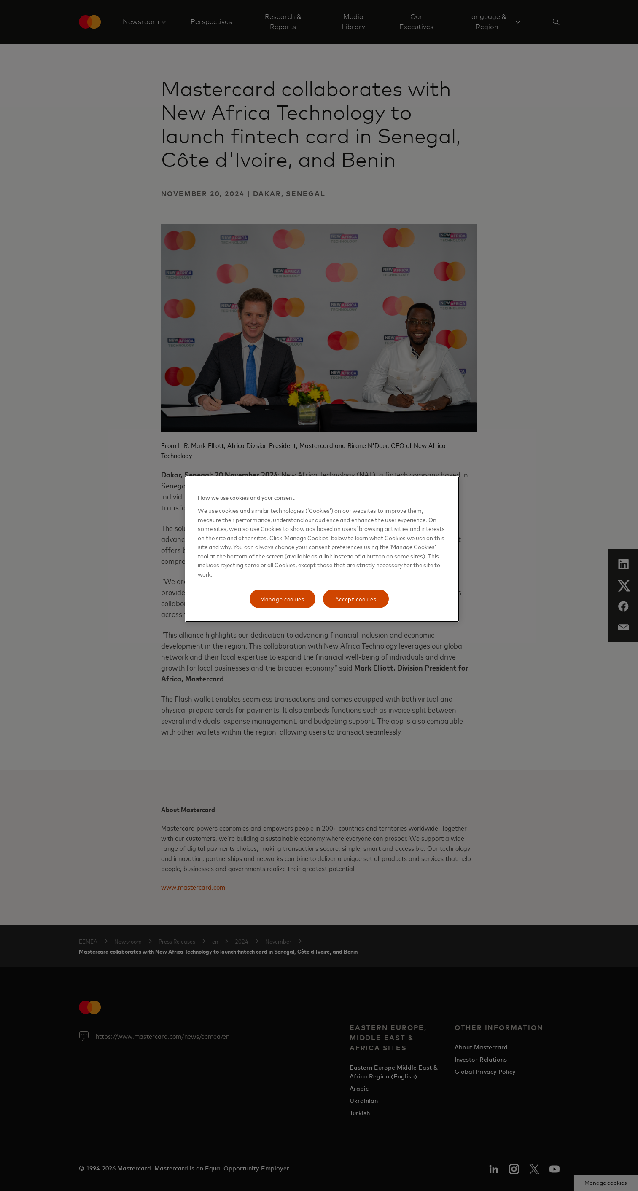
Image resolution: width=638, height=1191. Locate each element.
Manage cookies (282, 599)
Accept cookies (356, 599)
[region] (322, 549)
